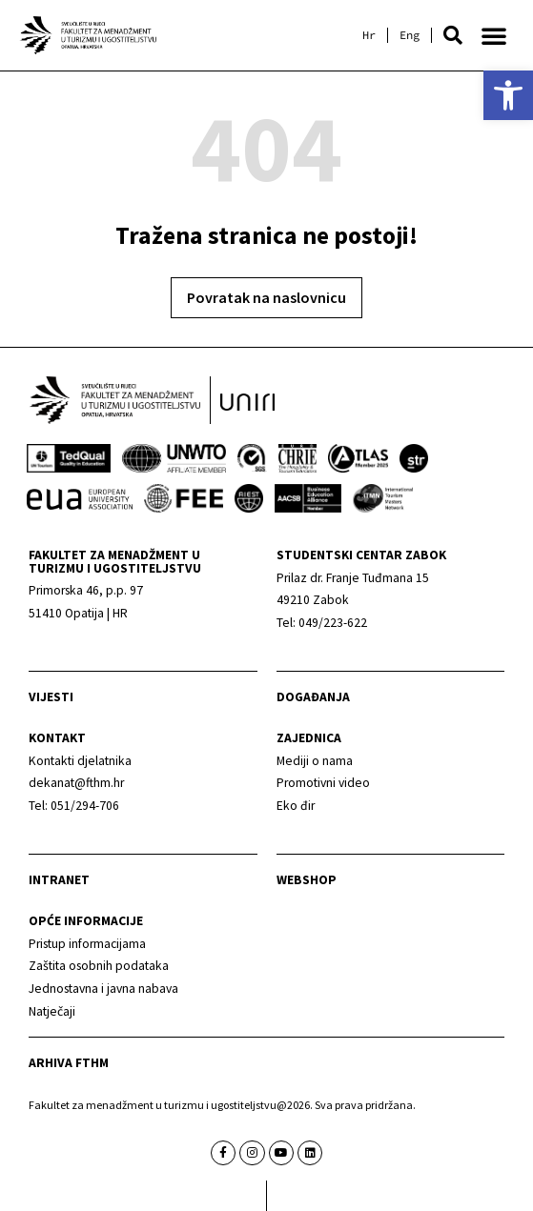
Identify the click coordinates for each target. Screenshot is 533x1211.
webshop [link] (307, 880)
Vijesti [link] (51, 697)
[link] (508, 95)
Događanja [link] (313, 697)
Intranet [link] (59, 880)
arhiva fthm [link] (69, 1063)
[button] (452, 35)
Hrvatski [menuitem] (369, 35)
